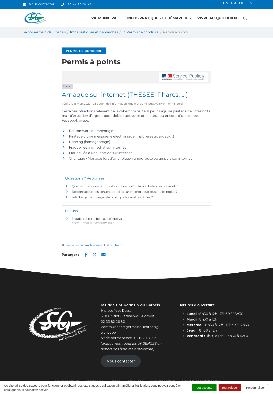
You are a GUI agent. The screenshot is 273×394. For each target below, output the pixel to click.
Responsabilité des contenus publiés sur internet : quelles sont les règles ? (124, 192)
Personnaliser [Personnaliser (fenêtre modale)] (255, 387)
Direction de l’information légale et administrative (94, 244)
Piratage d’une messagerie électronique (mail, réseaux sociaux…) (121, 136)
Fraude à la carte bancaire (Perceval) (97, 219)
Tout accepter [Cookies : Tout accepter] (204, 387)
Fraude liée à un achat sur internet (97, 147)
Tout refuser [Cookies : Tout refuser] (230, 387)
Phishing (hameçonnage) (89, 142)
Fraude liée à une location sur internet (100, 153)
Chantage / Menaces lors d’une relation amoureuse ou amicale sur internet (130, 158)
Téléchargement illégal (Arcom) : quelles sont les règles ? (112, 197)
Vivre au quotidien (217, 18)
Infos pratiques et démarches (159, 18)
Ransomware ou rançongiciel (93, 131)
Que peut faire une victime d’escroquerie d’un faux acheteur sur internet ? (125, 186)
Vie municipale (106, 18)
